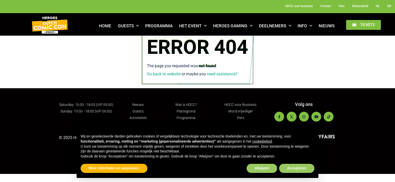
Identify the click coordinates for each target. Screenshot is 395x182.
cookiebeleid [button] (262, 141)
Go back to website (164, 74)
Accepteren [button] (296, 168)
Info (305, 26)
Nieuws (327, 25)
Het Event (193, 26)
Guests (128, 26)
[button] (363, 25)
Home (105, 25)
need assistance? (222, 74)
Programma (159, 25)
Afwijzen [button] (262, 168)
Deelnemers (275, 26)
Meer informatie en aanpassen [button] (114, 168)
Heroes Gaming (232, 26)
